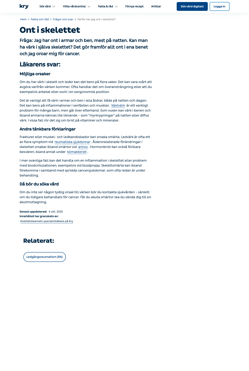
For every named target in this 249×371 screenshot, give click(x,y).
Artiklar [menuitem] (156, 6)
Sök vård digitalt (192, 6)
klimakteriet (77, 152)
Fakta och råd (40, 19)
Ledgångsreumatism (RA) (45, 257)
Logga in (219, 6)
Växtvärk (118, 105)
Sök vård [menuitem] (47, 6)
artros (83, 147)
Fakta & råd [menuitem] (108, 6)
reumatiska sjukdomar (72, 142)
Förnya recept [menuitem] (134, 6)
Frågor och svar (63, 19)
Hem (23, 19)
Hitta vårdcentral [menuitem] (76, 6)
